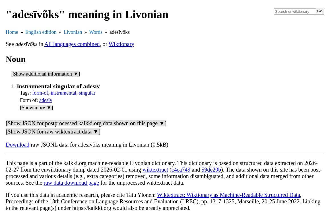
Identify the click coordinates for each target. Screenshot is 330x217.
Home (12, 32)
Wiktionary (121, 44)
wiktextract (155, 169)
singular (87, 93)
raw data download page (71, 183)
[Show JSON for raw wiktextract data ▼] (53, 131)
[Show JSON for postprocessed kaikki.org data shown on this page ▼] (86, 123)
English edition (41, 32)
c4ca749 (181, 169)
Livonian (73, 32)
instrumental (63, 93)
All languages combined (72, 44)
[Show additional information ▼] (45, 74)
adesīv (45, 100)
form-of (40, 93)
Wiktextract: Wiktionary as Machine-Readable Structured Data (228, 195)
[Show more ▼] (36, 107)
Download (17, 144)
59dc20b (211, 169)
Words (96, 32)
